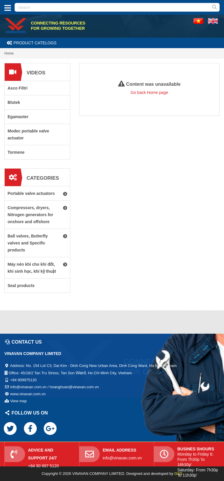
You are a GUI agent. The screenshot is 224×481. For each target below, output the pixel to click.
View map (18, 401)
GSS (178, 473)
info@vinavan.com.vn (122, 458)
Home (9, 53)
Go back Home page (149, 92)
